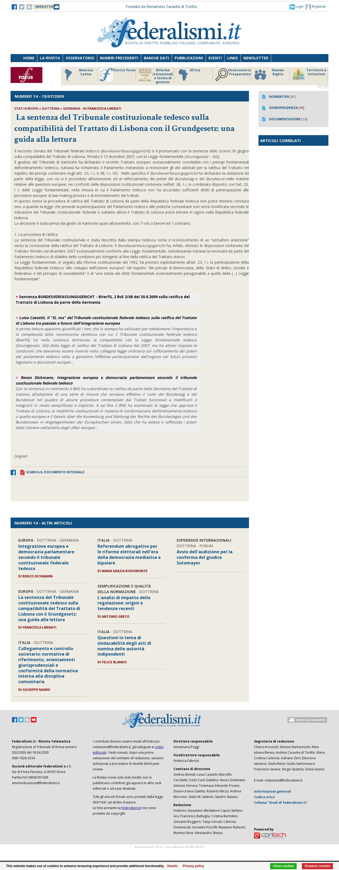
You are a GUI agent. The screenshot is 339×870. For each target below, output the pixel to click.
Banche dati (156, 57)
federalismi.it (131, 808)
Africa (188, 74)
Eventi (215, 57)
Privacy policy (193, 866)
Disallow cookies (317, 866)
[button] (296, 6)
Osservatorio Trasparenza (233, 74)
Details (172, 866)
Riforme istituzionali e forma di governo (155, 76)
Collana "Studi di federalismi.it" (281, 802)
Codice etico (264, 797)
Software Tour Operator (169, 853)
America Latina (77, 74)
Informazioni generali (272, 791)
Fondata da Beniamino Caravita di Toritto (161, 6)
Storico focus (118, 74)
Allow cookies (283, 866)
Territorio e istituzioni (309, 74)
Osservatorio (80, 57)
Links (232, 57)
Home (28, 57)
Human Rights (268, 74)
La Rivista (50, 57)
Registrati (316, 7)
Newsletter (255, 57)
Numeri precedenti (119, 57)
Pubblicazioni (189, 57)
